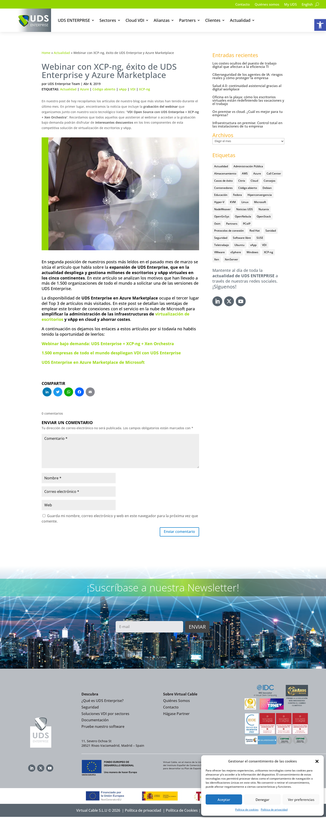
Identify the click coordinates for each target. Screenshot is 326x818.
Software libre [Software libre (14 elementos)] (242, 238)
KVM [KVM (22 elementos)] (233, 202)
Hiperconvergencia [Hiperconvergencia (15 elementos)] (259, 195)
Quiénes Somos (176, 701)
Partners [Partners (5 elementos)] (231, 224)
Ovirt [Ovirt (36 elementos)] (217, 224)
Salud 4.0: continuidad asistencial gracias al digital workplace (246, 87)
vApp (123, 89)
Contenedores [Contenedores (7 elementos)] (223, 188)
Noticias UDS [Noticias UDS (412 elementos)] (244, 209)
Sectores (107, 20)
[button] (320, 25)
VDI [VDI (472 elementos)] (264, 245)
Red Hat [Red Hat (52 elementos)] (255, 230)
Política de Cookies (182, 811)
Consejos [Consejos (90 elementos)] (269, 181)
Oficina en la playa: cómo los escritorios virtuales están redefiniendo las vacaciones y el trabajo (248, 100)
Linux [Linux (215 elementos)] (244, 202)
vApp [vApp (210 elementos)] (253, 245)
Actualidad (240, 20)
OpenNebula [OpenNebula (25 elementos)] (243, 216)
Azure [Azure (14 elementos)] (257, 173)
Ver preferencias (301, 799)
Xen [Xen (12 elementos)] (216, 259)
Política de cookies (247, 809)
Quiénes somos (264, 5)
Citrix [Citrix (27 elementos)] (241, 181)
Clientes (212, 20)
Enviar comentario (177, 532)
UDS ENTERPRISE (74, 20)
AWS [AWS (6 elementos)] (245, 173)
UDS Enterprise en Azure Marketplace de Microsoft (93, 362)
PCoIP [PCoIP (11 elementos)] (246, 224)
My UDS (289, 5)
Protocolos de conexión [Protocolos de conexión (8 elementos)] (229, 230)
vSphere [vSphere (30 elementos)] (235, 252)
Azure (84, 89)
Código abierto (103, 89)
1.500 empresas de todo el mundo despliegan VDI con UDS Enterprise (111, 352)
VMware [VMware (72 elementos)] (219, 252)
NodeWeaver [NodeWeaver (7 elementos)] (222, 209)
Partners (187, 20)
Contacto (238, 5)
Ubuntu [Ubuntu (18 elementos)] (239, 245)
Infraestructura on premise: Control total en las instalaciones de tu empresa (247, 124)
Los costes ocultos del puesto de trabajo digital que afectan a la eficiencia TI (244, 65)
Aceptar (224, 799)
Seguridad (90, 708)
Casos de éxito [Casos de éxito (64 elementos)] (223, 181)
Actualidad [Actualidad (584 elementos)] (221, 166)
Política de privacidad (274, 809)
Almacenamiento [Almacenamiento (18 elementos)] (225, 173)
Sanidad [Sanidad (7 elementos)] (270, 230)
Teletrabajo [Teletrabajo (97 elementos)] (221, 245)
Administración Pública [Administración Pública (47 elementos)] (248, 166)
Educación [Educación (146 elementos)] (220, 195)
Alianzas (162, 20)
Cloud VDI (135, 20)
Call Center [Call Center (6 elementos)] (274, 173)
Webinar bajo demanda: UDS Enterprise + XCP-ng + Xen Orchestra (108, 343)
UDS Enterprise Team (64, 84)
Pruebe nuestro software (102, 727)
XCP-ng (144, 89)
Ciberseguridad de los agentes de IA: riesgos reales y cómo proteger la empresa (247, 76)
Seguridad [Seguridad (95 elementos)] (220, 238)
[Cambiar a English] (307, 5)
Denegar (262, 799)
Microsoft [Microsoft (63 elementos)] (260, 202)
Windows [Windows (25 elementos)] (252, 252)
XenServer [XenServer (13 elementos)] (231, 259)
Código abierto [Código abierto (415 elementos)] (247, 188)
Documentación (95, 721)
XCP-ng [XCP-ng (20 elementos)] (268, 252)
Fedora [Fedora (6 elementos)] (237, 195)
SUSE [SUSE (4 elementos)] (259, 238)
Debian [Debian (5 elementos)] (267, 188)
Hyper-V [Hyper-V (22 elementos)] (219, 202)
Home (46, 53)
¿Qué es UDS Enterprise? (102, 701)
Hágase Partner (176, 714)
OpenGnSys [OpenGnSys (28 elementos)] (221, 216)
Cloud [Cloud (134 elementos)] (254, 181)
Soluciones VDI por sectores (105, 714)
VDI (132, 89)
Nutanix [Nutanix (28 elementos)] (264, 209)
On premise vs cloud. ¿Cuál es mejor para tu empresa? (247, 113)
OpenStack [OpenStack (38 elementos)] (264, 216)
